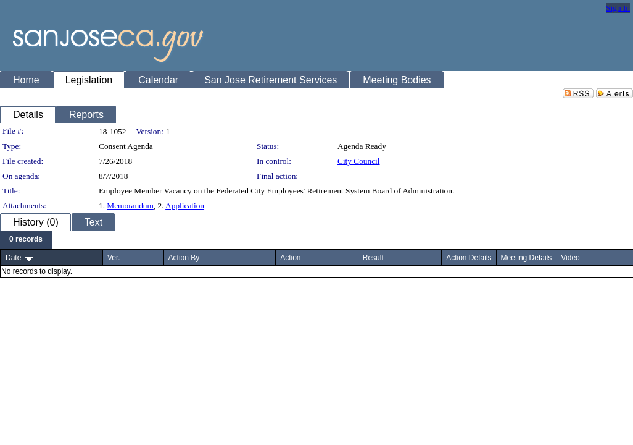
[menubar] (26, 240)
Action (290, 257)
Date (13, 257)
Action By (184, 257)
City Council (358, 161)
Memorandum (130, 205)
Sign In (618, 7)
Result (373, 257)
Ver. (113, 257)
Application (184, 205)
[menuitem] (26, 239)
